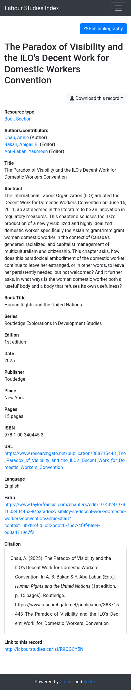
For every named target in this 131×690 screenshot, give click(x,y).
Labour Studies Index (32, 8)
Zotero (66, 681)
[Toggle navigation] (118, 8)
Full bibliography (103, 28)
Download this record (94, 98)
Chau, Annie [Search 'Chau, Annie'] (16, 137)
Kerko (89, 681)
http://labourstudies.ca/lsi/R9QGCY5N (43, 649)
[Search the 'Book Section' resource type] (18, 119)
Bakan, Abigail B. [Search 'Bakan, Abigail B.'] (21, 144)
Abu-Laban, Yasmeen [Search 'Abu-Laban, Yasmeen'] (26, 151)
